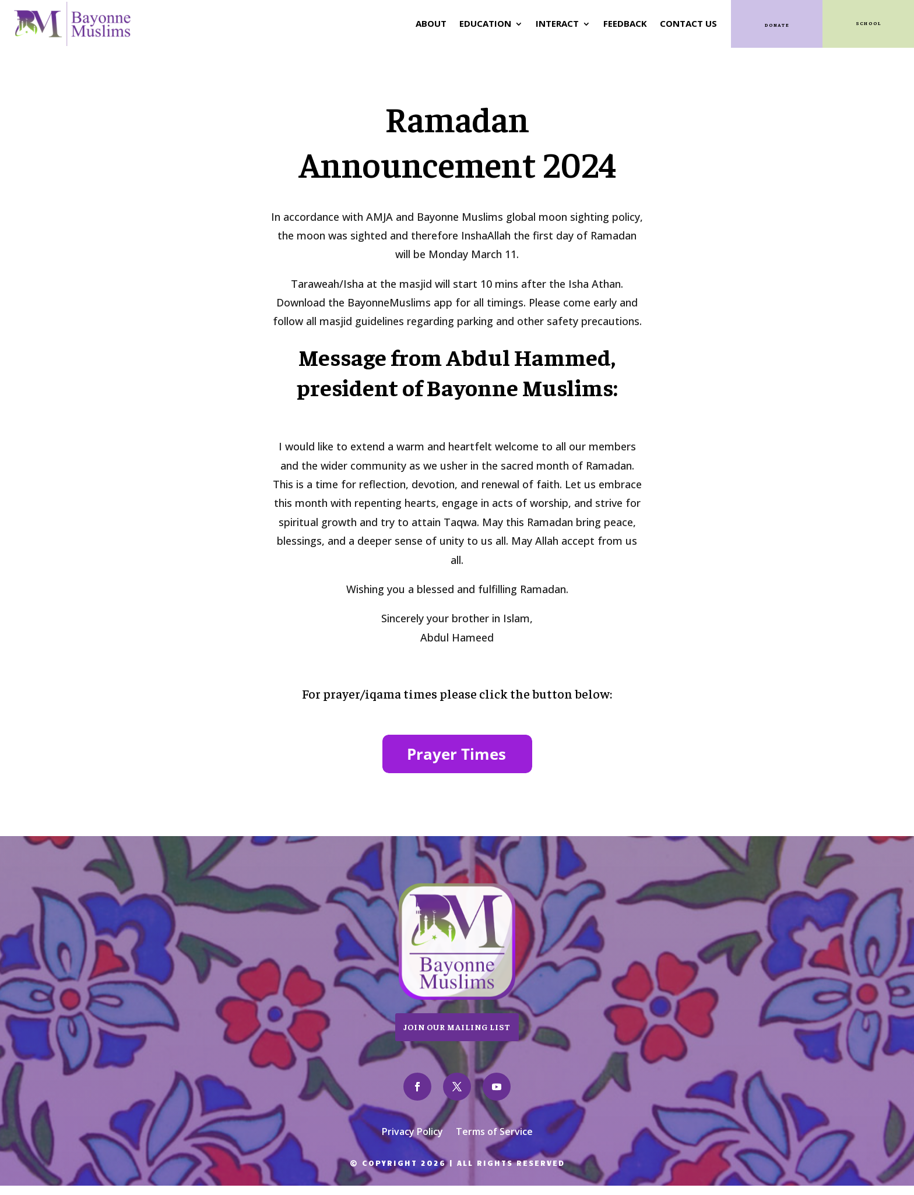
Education (481, 22)
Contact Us (684, 22)
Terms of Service (494, 1129)
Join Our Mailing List (457, 1023)
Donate (777, 23)
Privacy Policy (412, 1129)
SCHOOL (868, 22)
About (427, 22)
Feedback (621, 22)
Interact (553, 22)
